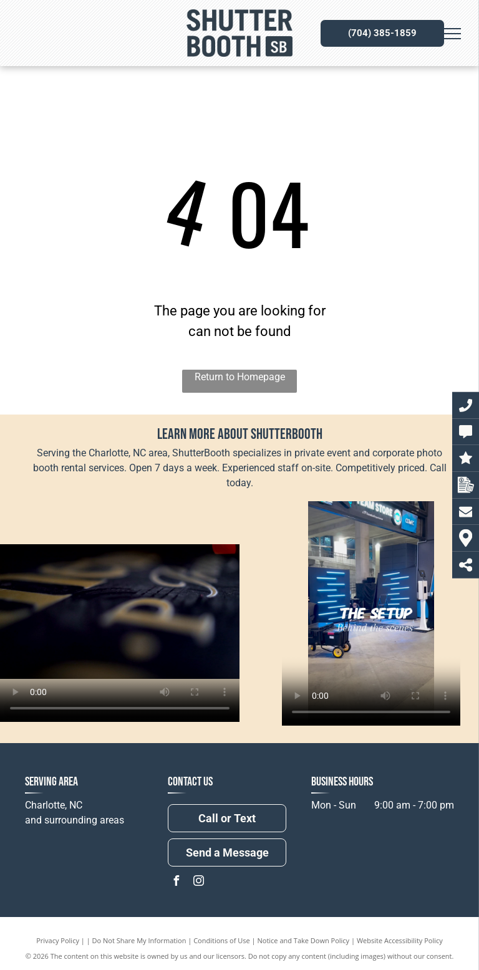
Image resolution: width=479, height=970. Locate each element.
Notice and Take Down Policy (304, 940)
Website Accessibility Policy (400, 940)
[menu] (451, 33)
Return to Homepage (240, 377)
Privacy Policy (57, 940)
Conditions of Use (221, 940)
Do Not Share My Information (139, 940)
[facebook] (176, 882)
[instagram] (198, 882)
